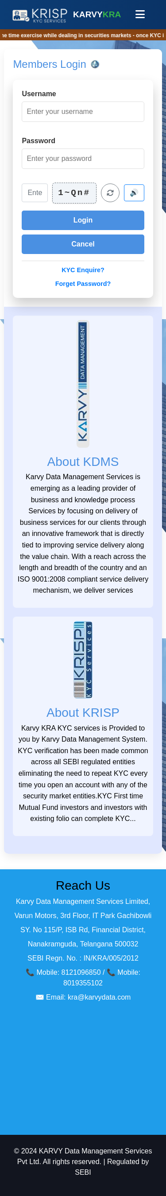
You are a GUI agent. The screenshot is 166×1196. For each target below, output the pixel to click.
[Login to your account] (83, 220)
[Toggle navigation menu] (140, 15)
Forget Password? (83, 283)
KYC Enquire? (83, 270)
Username (39, 94)
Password (38, 141)
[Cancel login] (83, 244)
